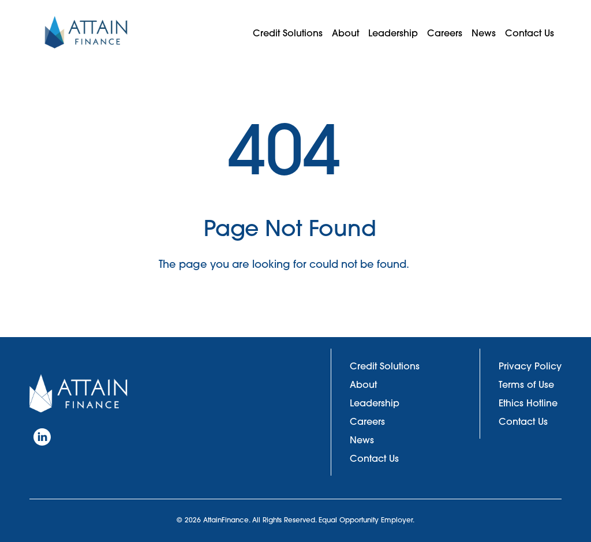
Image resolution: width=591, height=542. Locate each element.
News (484, 33)
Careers (444, 33)
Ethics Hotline (528, 403)
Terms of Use (526, 384)
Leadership (393, 33)
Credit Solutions (288, 33)
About (345, 33)
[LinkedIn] (42, 437)
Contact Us (529, 33)
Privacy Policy (530, 366)
